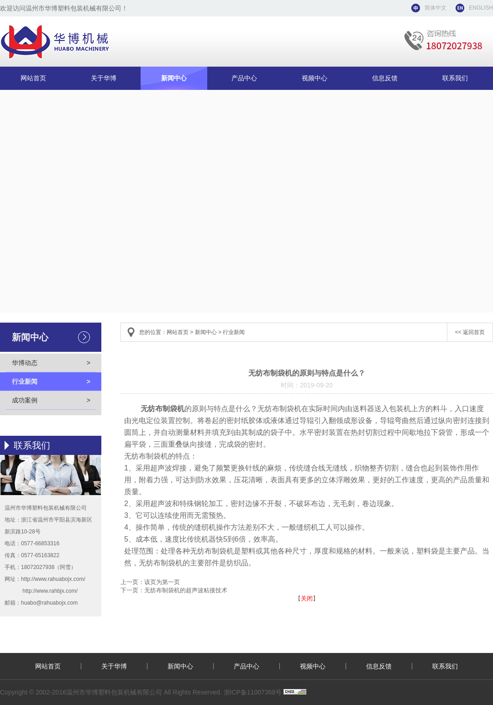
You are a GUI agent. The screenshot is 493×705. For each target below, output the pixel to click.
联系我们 (455, 78)
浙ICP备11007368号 (253, 692)
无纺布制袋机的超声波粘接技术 (185, 590)
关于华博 (103, 78)
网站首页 (33, 78)
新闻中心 (174, 78)
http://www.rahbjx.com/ (50, 591)
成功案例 (51, 400)
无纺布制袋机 (162, 409)
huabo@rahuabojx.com (49, 603)
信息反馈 (385, 78)
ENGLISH (481, 8)
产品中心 (244, 78)
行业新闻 (51, 381)
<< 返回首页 (470, 332)
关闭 (307, 598)
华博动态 (51, 363)
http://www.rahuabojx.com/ (53, 579)
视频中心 (314, 78)
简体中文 (435, 8)
